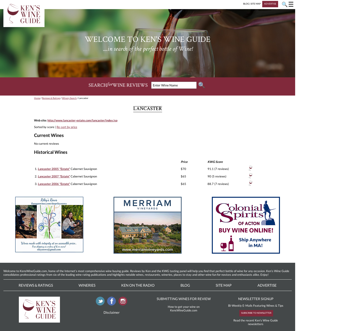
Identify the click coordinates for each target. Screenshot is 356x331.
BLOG (246, 3)
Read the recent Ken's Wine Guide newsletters (255, 322)
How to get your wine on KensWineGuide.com (184, 308)
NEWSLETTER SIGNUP (255, 299)
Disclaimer (112, 312)
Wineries (87, 285)
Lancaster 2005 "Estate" (54, 169)
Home (37, 98)
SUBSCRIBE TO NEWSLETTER (256, 312)
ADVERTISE (270, 3)
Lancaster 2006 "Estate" (54, 184)
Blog (185, 285)
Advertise (267, 285)
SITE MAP (256, 3)
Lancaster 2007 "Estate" (54, 176)
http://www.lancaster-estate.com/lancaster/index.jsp (82, 120)
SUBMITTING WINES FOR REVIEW (184, 299)
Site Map (224, 285)
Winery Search (69, 98)
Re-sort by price (67, 127)
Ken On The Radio (138, 285)
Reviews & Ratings (51, 98)
